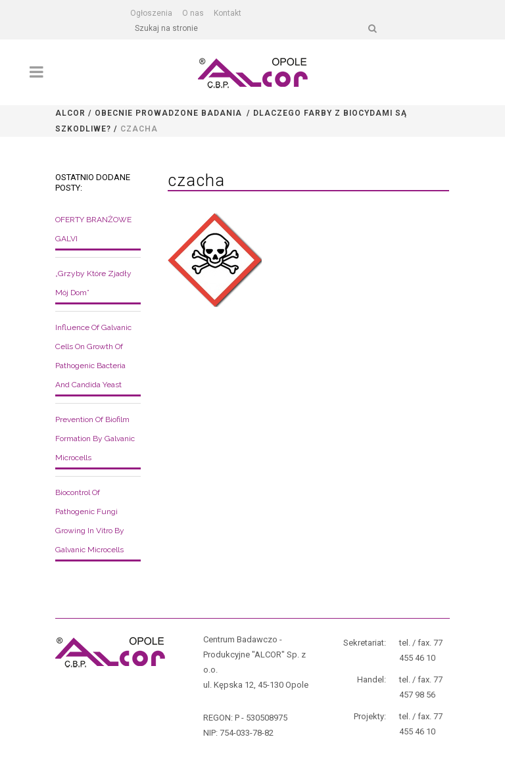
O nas (193, 13)
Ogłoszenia (151, 13)
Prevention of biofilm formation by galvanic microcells (95, 438)
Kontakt (227, 13)
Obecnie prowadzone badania (168, 113)
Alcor (70, 113)
